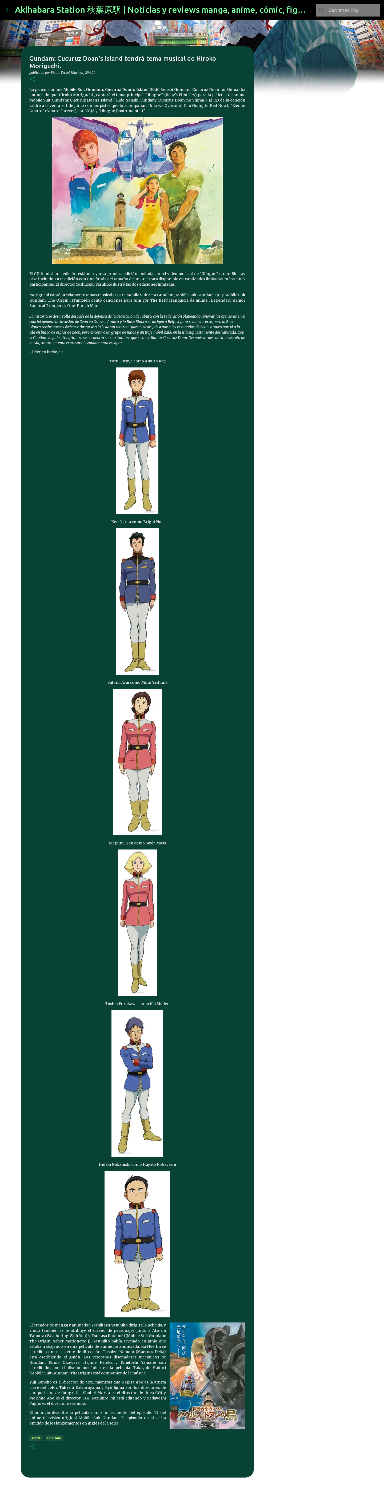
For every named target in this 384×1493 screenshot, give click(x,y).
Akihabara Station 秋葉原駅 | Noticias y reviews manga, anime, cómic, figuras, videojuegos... (194, 9)
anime (36, 1438)
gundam (54, 1438)
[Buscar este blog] (352, 10)
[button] (32, 79)
